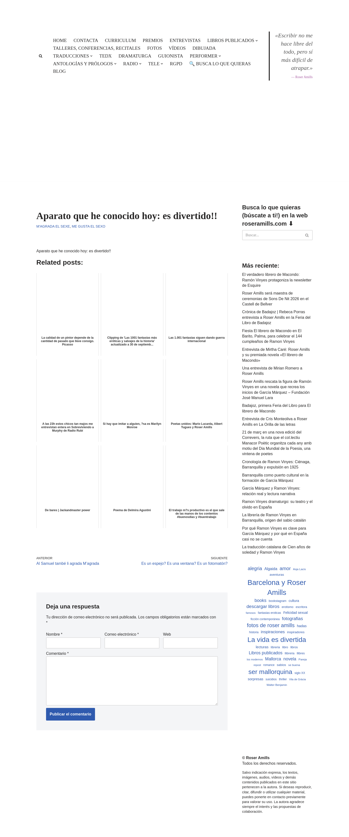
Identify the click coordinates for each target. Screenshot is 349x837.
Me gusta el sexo (88, 226)
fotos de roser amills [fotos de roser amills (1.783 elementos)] (271, 625)
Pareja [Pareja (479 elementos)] (303, 659)
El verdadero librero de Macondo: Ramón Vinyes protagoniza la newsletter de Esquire (276, 279)
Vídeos (177, 48)
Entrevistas (185, 40)
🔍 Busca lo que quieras (220, 63)
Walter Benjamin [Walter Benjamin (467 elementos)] (277, 684)
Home (60, 40)
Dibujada (204, 48)
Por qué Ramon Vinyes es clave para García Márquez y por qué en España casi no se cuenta (274, 533)
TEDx (105, 55)
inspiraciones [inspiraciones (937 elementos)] (273, 632)
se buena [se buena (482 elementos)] (294, 664)
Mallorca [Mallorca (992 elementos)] (273, 658)
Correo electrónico (121, 634)
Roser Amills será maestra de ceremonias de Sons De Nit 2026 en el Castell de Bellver (275, 298)
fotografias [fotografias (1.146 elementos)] (292, 618)
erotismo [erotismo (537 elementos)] (287, 607)
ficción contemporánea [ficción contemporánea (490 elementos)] (265, 619)
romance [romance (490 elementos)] (268, 665)
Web (167, 634)
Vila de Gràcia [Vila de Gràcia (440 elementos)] (297, 679)
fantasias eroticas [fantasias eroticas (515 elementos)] (269, 613)
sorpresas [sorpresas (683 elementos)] (255, 679)
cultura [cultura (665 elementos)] (294, 601)
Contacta (86, 40)
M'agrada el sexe (53, 226)
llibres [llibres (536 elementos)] (301, 653)
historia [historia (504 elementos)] (254, 632)
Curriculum (120, 40)
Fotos (154, 48)
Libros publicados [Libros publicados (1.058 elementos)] (266, 652)
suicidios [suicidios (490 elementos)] (271, 679)
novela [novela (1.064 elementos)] (289, 658)
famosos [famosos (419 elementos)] (250, 612)
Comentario (57, 653)
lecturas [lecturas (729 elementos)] (262, 647)
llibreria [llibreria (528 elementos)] (289, 653)
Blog (59, 71)
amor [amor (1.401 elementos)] (285, 568)
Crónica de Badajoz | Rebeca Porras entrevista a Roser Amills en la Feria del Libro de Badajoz (276, 317)
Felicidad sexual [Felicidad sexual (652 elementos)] (295, 613)
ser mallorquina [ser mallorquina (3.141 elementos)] (270, 671)
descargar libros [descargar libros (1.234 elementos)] (262, 606)
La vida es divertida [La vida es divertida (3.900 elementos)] (276, 639)
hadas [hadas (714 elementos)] (302, 626)
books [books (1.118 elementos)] (260, 600)
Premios (153, 40)
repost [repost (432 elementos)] (257, 665)
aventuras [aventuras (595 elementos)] (277, 574)
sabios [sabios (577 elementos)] (281, 665)
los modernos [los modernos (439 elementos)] (255, 659)
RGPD (176, 63)
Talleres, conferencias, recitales (96, 48)
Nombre (54, 634)
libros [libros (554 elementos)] (294, 647)
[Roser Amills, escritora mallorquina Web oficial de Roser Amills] (174, 11)
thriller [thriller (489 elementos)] (283, 679)
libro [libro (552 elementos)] (285, 647)
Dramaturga (135, 55)
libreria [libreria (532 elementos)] (275, 647)
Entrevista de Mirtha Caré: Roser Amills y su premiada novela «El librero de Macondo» (276, 354)
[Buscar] (40, 56)
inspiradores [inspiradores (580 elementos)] (296, 632)
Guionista (170, 55)
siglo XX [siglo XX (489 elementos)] (299, 673)
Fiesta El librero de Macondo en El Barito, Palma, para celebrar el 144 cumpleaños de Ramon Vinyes (272, 336)
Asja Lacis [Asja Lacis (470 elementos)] (299, 569)
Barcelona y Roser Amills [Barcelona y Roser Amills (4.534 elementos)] (276, 587)
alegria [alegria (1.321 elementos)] (255, 568)
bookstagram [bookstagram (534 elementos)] (277, 601)
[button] (256, 41)
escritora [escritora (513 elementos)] (301, 607)
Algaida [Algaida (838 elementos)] (271, 568)
